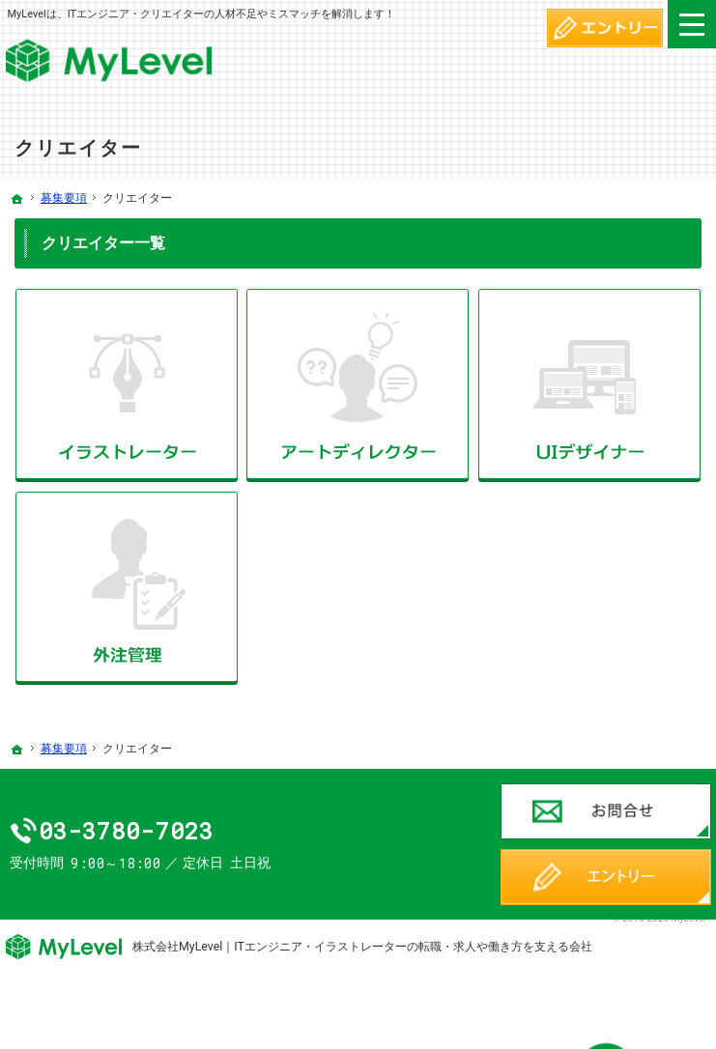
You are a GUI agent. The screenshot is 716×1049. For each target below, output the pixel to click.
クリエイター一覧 (103, 243)
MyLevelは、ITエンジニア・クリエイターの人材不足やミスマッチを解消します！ (201, 14)
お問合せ (606, 811)
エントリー (606, 877)
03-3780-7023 (172, 831)
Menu (692, 24)
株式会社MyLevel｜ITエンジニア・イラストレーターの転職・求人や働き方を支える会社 (362, 946)
